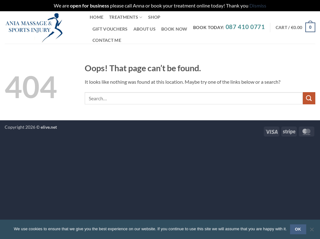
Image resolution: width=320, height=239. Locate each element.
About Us (144, 29)
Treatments (125, 17)
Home (96, 17)
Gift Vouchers (110, 29)
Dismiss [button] (257, 5)
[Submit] (309, 98)
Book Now (174, 29)
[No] (311, 231)
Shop (154, 17)
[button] (295, 27)
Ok (298, 229)
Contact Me (106, 40)
